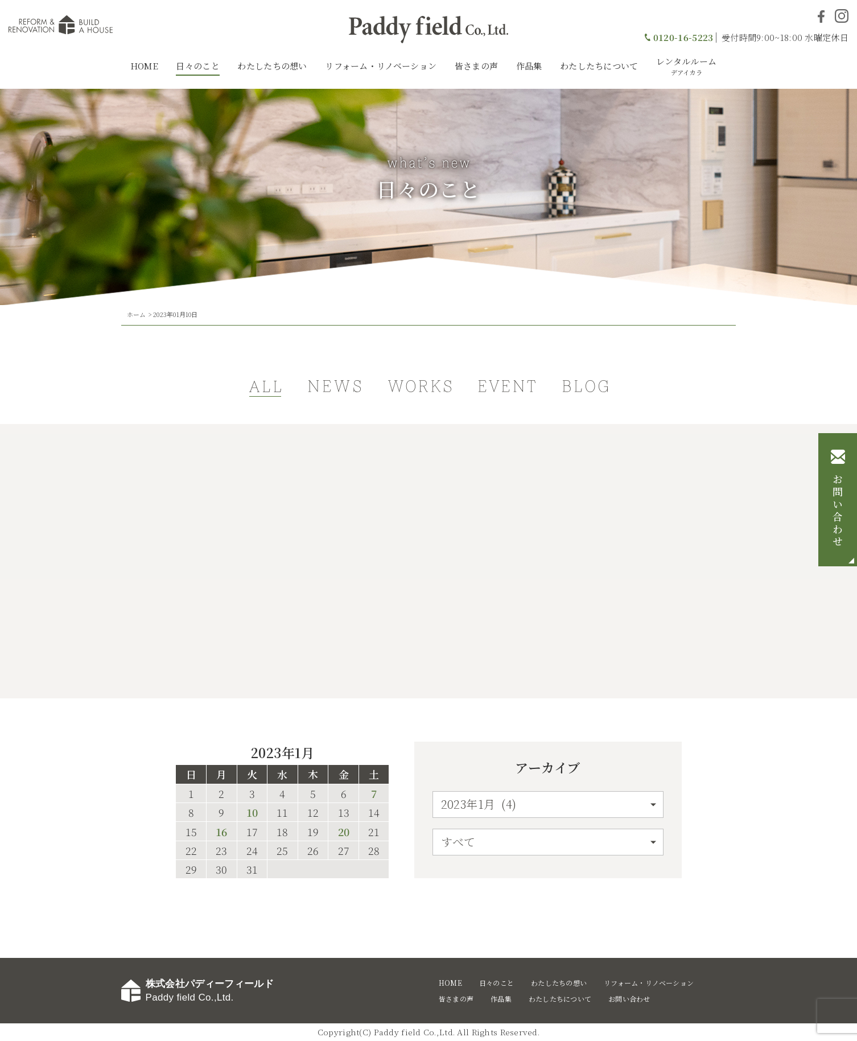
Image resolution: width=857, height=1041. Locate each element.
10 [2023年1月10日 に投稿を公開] (252, 812)
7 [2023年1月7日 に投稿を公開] (374, 793)
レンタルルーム (686, 66)
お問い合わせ (837, 511)
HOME (144, 66)
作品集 (529, 66)
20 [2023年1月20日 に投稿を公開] (343, 831)
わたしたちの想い (272, 66)
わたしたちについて (599, 66)
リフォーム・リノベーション (380, 66)
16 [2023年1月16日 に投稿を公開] (221, 831)
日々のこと (198, 66)
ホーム (136, 314)
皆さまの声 (476, 66)
